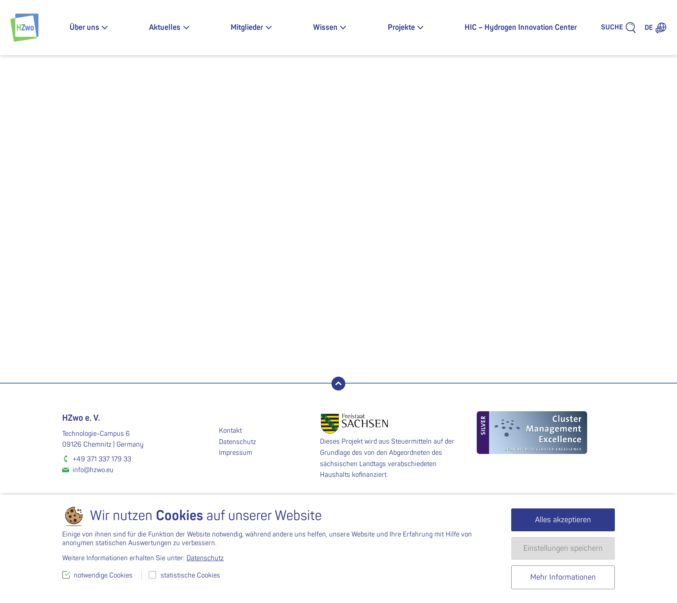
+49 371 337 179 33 (102, 459)
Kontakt (230, 430)
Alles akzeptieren (563, 519)
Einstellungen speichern (563, 548)
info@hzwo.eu (93, 470)
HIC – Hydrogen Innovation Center (521, 27)
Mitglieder (247, 27)
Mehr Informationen (563, 577)
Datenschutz (237, 442)
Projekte (401, 27)
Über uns (84, 27)
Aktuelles (164, 27)
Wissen (325, 27)
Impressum (235, 452)
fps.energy (312, 217)
